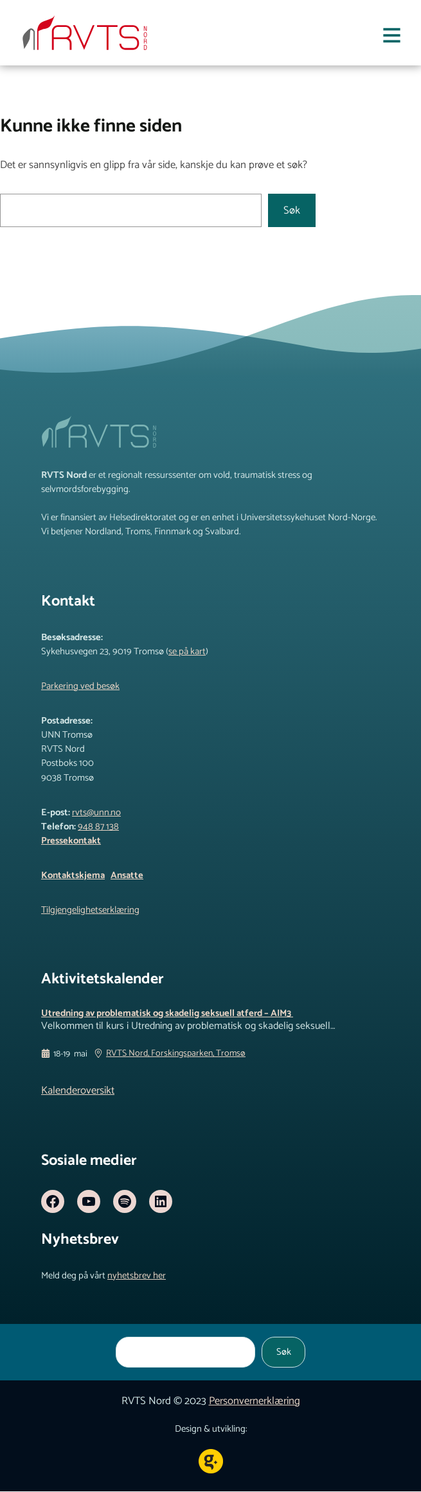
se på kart (187, 651)
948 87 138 (98, 827)
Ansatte (127, 875)
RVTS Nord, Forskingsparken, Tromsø (176, 1055)
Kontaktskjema (73, 875)
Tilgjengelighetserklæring (90, 910)
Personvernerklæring (254, 1402)
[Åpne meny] (391, 38)
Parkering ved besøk (80, 686)
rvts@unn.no (96, 812)
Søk (291, 210)
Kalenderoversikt (77, 1091)
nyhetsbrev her (136, 1276)
